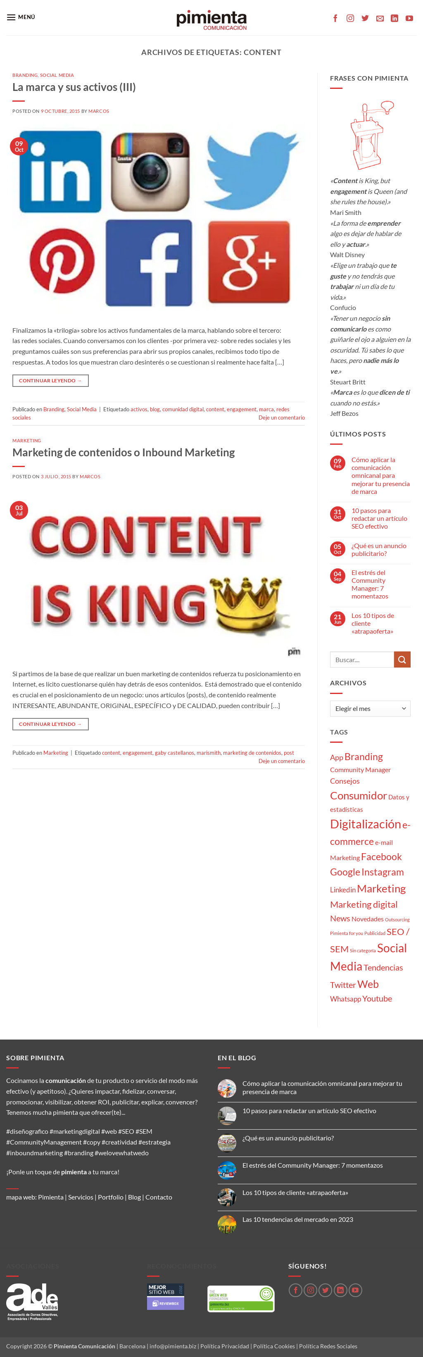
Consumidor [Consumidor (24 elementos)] (358, 795)
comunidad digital (183, 409)
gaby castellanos (174, 752)
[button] (20, 17)
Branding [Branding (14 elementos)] (364, 756)
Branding (25, 75)
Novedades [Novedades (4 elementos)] (368, 919)
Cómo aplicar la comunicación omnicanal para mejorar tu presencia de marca (381, 475)
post (289, 752)
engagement (242, 409)
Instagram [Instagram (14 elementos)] (382, 872)
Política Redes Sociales (328, 1346)
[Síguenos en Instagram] (350, 19)
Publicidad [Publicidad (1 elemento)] (374, 933)
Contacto (158, 1197)
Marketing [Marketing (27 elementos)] (381, 888)
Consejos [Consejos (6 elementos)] (345, 780)
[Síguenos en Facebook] (335, 19)
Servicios (80, 1197)
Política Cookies (274, 1346)
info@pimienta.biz (173, 1346)
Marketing (26, 440)
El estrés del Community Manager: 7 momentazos (370, 584)
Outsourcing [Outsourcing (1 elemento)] (397, 919)
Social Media (57, 75)
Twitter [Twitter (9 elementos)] (343, 985)
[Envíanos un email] (380, 19)
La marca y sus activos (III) (74, 87)
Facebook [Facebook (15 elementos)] (381, 856)
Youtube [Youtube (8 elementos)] (377, 998)
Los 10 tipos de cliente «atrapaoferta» (373, 623)
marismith (209, 752)
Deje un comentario (282, 417)
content (215, 409)
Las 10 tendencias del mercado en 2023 (297, 1219)
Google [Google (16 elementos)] (345, 872)
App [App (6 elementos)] (336, 757)
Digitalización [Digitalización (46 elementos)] (365, 823)
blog (155, 409)
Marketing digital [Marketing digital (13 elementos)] (364, 904)
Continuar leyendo (50, 380)
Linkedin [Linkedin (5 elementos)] (343, 889)
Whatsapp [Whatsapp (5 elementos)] (345, 998)
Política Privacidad (224, 1346)
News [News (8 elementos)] (340, 918)
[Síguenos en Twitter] (365, 19)
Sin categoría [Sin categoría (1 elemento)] (363, 950)
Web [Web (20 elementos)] (368, 984)
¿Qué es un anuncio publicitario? (379, 549)
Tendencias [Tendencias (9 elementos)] (383, 967)
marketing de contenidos (252, 752)
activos (139, 409)
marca (266, 409)
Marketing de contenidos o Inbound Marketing (123, 452)
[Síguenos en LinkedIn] (394, 19)
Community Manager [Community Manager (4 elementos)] (360, 769)
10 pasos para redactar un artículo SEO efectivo (379, 518)
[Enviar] (402, 659)
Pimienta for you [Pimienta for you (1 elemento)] (346, 933)
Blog (134, 1197)
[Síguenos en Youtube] (409, 19)
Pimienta (51, 1197)
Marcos (98, 111)
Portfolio (111, 1197)
